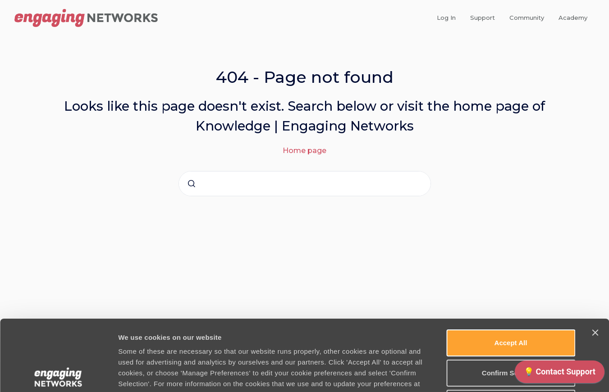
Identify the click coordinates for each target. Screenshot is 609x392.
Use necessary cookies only (511, 332)
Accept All (511, 272)
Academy (573, 17)
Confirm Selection (511, 302)
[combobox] (304, 183)
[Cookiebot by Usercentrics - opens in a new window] (58, 374)
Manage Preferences (485, 374)
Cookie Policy (212, 324)
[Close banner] (595, 262)
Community (526, 17)
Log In (446, 17)
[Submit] (191, 183)
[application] (559, 374)
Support (482, 17)
